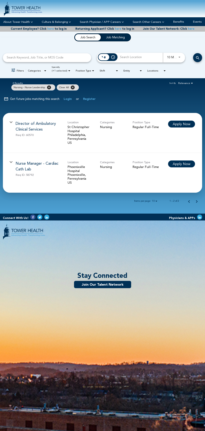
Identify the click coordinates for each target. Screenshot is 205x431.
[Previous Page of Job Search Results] (189, 201)
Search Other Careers (148, 21)
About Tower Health (18, 21)
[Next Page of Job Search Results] (197, 201)
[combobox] (47, 57)
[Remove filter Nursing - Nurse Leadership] (49, 87)
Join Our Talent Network (102, 284)
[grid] (94, 87)
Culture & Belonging (56, 21)
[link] (102, 133)
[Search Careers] (197, 57)
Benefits (178, 21)
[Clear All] (73, 87)
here (50, 28)
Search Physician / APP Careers (102, 21)
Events (197, 21)
